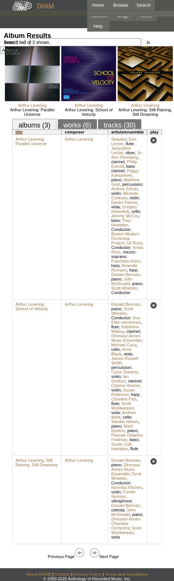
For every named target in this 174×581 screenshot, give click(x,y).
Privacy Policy (87, 574)
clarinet (117, 161)
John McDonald (122, 281)
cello (136, 211)
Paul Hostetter (120, 222)
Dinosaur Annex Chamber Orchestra (126, 523)
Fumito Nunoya (123, 494)
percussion (132, 184)
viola (115, 207)
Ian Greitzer (120, 378)
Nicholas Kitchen (126, 487)
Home (98, 5)
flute (130, 143)
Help (98, 26)
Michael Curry (123, 345)
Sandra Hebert (124, 421)
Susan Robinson (123, 392)
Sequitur (119, 139)
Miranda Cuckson (124, 195)
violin (116, 193)
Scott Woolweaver (122, 405)
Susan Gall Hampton (121, 446)
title (19, 132)
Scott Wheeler (124, 288)
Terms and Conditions (126, 574)
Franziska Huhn (125, 261)
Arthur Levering (32, 105)
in (148, 42)
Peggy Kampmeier (125, 172)
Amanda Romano (124, 267)
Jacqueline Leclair (121, 150)
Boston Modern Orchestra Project (125, 238)
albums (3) (34, 125)
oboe (130, 152)
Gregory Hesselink (124, 209)
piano (116, 179)
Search (143, 5)
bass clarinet (123, 168)
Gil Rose (134, 243)
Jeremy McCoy (125, 216)
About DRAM (38, 574)
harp (115, 265)
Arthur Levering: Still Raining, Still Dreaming (145, 112)
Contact (62, 574)
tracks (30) (120, 125)
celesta (117, 510)
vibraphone (121, 501)
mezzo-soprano (123, 254)
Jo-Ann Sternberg (127, 154)
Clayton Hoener (125, 385)
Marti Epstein (122, 428)
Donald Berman (125, 274)
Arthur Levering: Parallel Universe (32, 112)
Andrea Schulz (124, 189)
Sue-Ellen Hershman (126, 320)
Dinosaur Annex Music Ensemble (126, 338)
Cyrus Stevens (124, 372)
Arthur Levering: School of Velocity (88, 112)
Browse (121, 5)
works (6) (77, 125)
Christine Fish (123, 399)
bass (115, 220)
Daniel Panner (124, 202)
